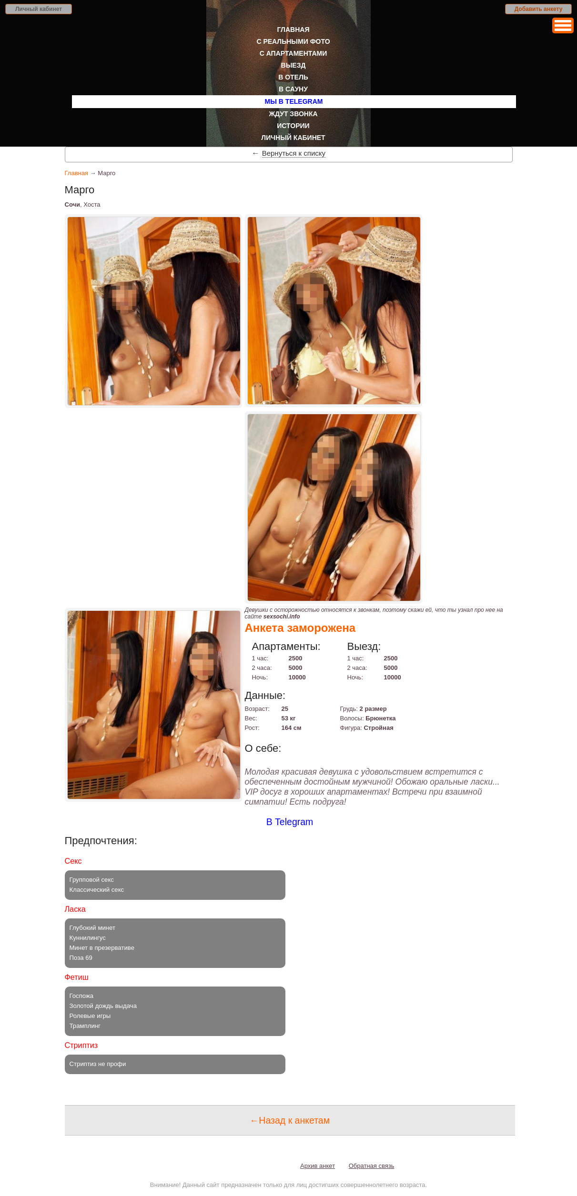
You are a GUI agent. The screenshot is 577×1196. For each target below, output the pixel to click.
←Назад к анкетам (290, 1120)
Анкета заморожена (300, 627)
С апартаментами (293, 53)
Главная (293, 29)
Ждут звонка (293, 114)
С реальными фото (293, 41)
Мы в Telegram (294, 101)
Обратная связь (372, 1165)
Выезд (293, 65)
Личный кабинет (38, 9)
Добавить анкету (539, 9)
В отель (293, 77)
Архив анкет (317, 1165)
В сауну (293, 89)
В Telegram (290, 822)
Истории (293, 126)
